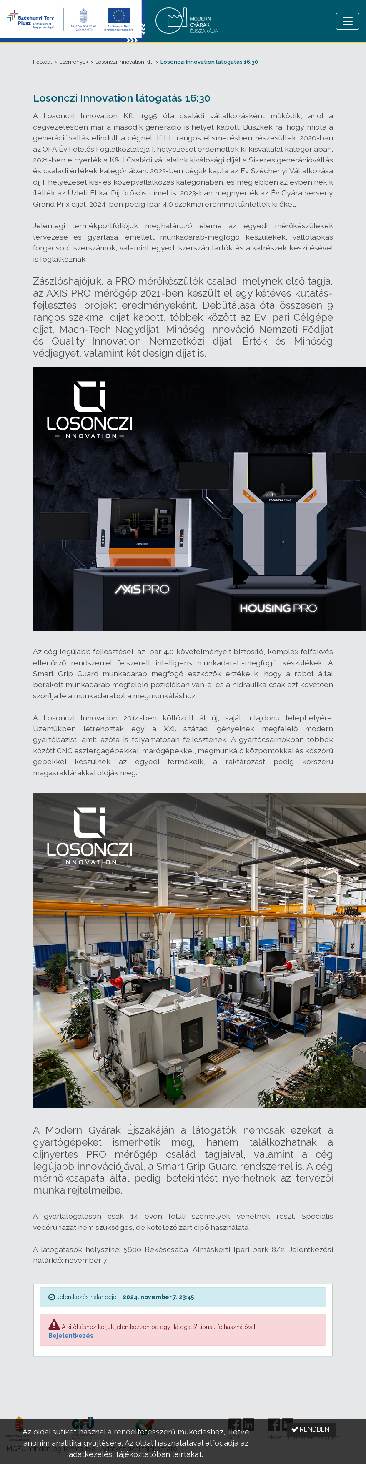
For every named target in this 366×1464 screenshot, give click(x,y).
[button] (311, 1430)
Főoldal (42, 62)
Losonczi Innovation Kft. (124, 62)
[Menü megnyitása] (347, 21)
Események (73, 62)
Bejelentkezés (70, 1335)
